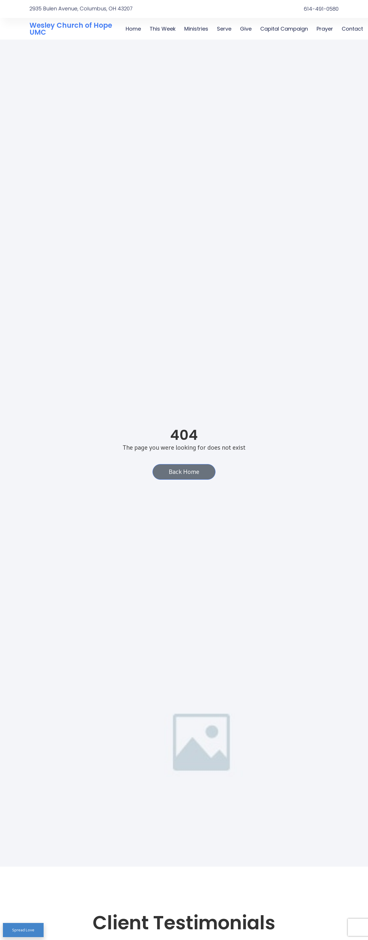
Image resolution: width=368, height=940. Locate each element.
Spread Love (23, 929)
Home (133, 28)
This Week (162, 28)
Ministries (196, 28)
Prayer (324, 28)
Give (245, 28)
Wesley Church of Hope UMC (70, 29)
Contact (352, 28)
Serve (224, 28)
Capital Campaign (284, 28)
